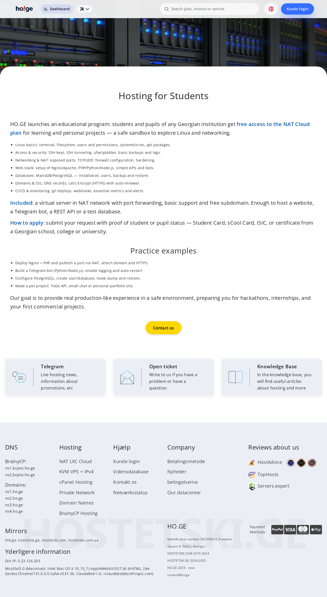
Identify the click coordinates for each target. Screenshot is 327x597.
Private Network (77, 493)
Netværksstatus (130, 493)
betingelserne (182, 482)
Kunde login (297, 8)
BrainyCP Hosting (78, 514)
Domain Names (76, 503)
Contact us (163, 328)
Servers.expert (268, 486)
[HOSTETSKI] (24, 9)
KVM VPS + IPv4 (76, 472)
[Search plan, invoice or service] (209, 9)
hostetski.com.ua (83, 540)
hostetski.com (54, 540)
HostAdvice (265, 463)
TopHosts (263, 475)
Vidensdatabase (130, 472)
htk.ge (10, 540)
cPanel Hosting (75, 482)
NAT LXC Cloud (75, 461)
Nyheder (176, 472)
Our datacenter (184, 493)
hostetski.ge (29, 540)
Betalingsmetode (186, 461)
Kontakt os (125, 482)
